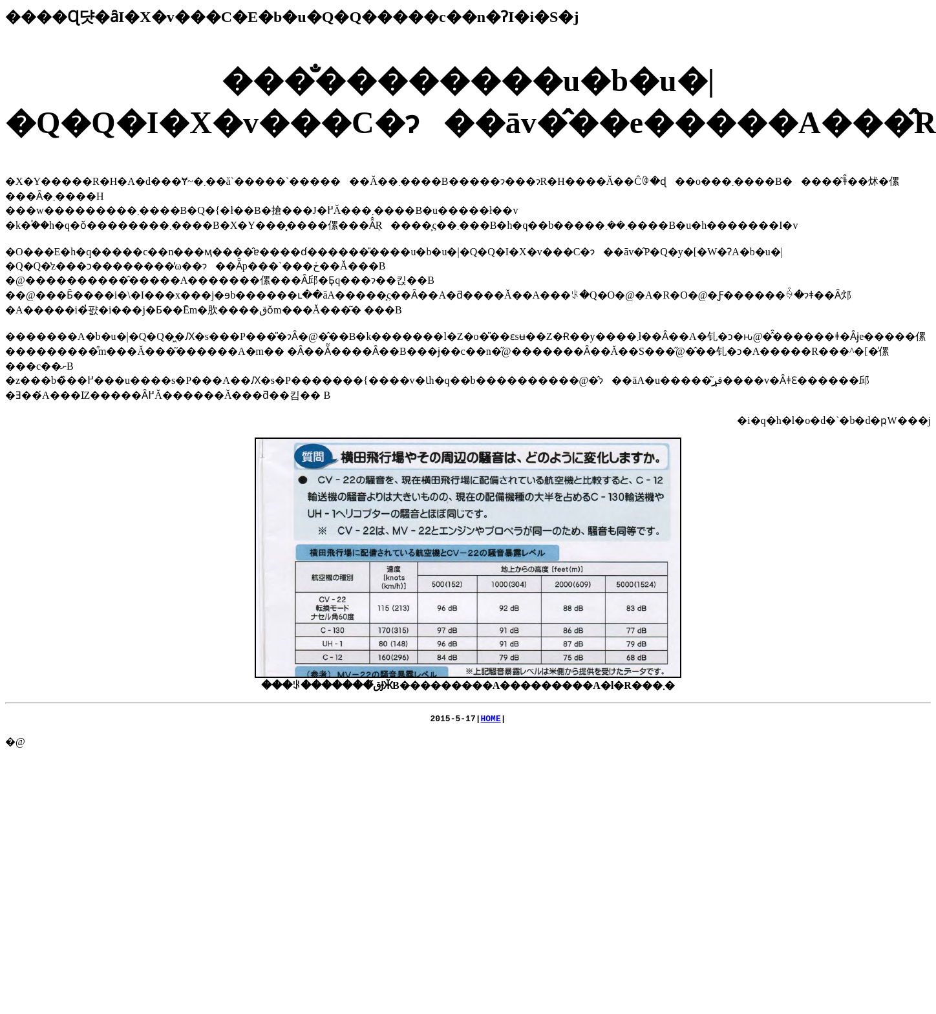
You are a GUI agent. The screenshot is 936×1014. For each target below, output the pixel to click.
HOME (491, 720)
